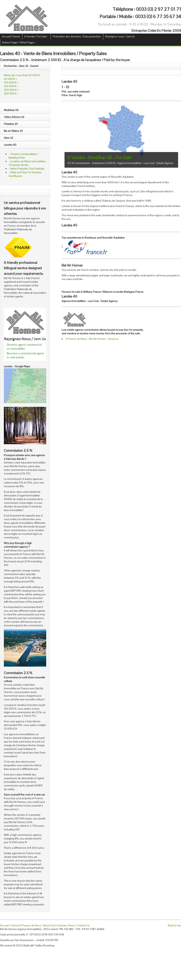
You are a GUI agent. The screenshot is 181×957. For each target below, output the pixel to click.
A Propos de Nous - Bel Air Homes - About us (92, 339)
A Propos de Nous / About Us (37, 925)
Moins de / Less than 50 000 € (22, 75)
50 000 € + (10, 79)
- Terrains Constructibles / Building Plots (23, 155)
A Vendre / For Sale (36, 36)
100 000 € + (11, 82)
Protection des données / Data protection (77, 36)
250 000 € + (11, 93)
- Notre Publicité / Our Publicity (26, 168)
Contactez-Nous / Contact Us (73, 925)
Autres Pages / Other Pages (19, 42)
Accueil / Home (11, 36)
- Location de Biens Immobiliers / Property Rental (27, 163)
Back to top (174, 925)
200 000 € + (11, 90)
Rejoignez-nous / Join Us (120, 36)
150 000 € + (11, 86)
